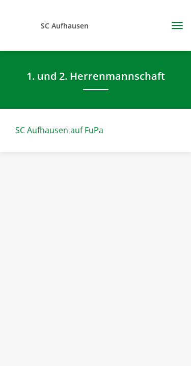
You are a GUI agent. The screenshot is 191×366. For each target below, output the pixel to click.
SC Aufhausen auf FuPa (59, 130)
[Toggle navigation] (173, 25)
